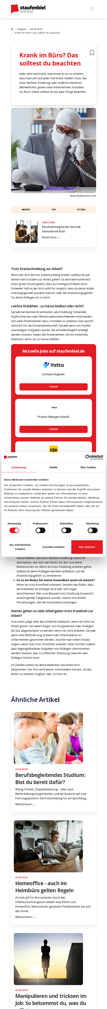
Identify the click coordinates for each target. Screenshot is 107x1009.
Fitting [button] (81, 209)
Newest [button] (26, 209)
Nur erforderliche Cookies (20, 546)
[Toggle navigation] (91, 9)
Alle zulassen (87, 546)
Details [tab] (53, 467)
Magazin (21, 29)
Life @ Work (36, 29)
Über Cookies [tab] (88, 467)
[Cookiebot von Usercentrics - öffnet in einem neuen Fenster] (88, 457)
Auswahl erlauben (53, 546)
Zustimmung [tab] (18, 467)
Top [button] (54, 209)
